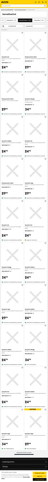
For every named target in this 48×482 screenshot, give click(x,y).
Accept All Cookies (39, 473)
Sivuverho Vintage (35, 100)
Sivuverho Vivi (12, 58)
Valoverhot (39, 20)
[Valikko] (46, 2)
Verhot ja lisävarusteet (20, 9)
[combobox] (22, 5)
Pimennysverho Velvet (35, 57)
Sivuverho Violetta (12, 142)
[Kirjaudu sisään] (35, 2)
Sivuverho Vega (35, 184)
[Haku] (45, 5)
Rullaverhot (11, 20)
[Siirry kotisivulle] (4, 2)
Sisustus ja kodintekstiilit (7, 9)
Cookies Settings (39, 479)
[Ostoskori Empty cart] (42, 2)
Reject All (39, 476)
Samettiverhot (25, 20)
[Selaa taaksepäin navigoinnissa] (2, 20)
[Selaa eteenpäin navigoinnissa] (46, 20)
